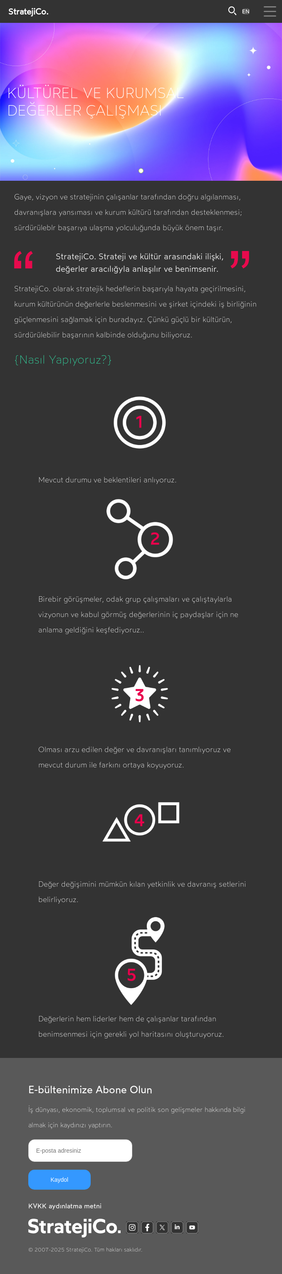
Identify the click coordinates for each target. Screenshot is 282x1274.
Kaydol (59, 1179)
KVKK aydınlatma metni (64, 1206)
